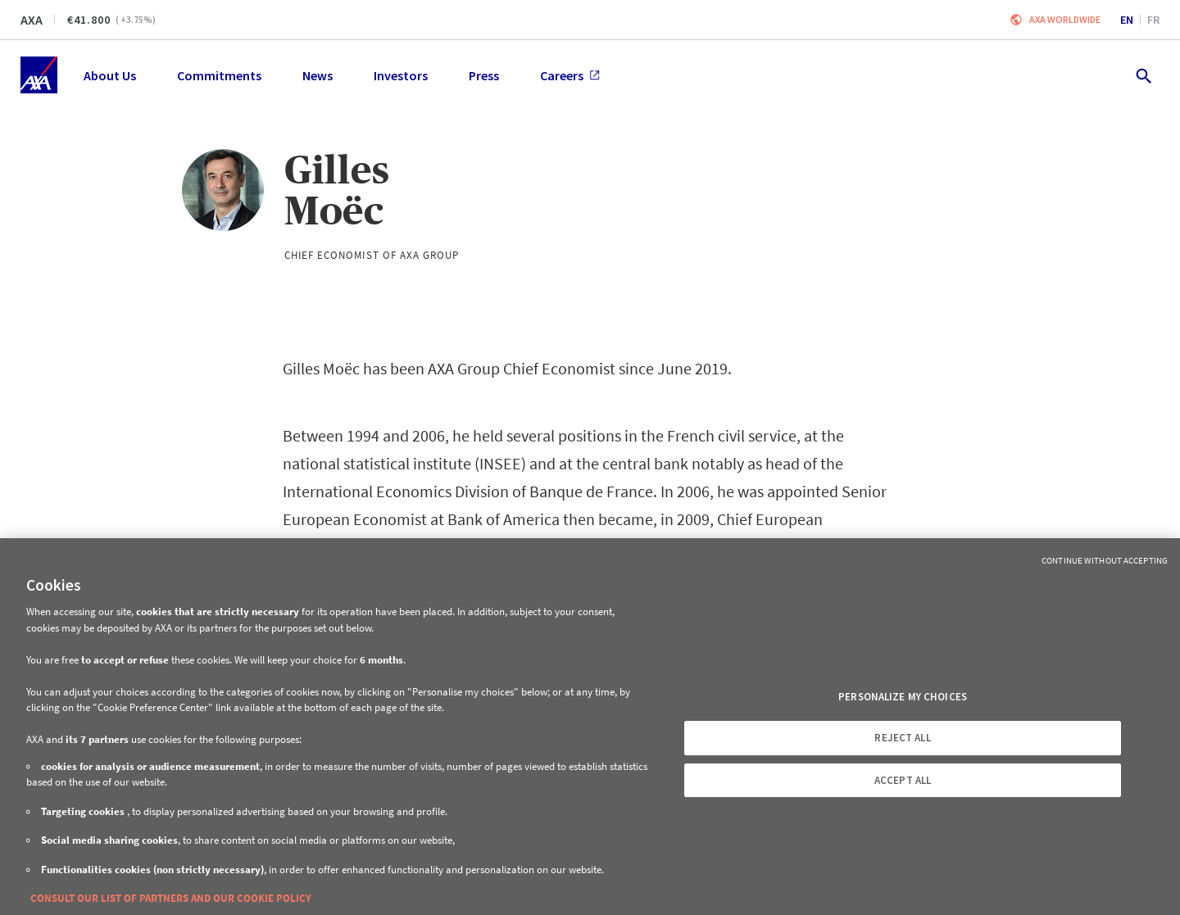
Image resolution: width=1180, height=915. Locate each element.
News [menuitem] (317, 75)
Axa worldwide (1065, 19)
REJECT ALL (902, 738)
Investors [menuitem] (401, 75)
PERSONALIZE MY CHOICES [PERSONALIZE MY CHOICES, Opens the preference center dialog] (902, 697)
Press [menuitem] (484, 75)
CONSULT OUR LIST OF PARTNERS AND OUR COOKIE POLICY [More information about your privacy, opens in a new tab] (170, 898)
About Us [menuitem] (110, 75)
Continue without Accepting (1105, 560)
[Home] (38, 75)
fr (1153, 19)
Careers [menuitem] (570, 75)
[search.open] (1143, 75)
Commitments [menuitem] (219, 75)
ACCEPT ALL (902, 780)
